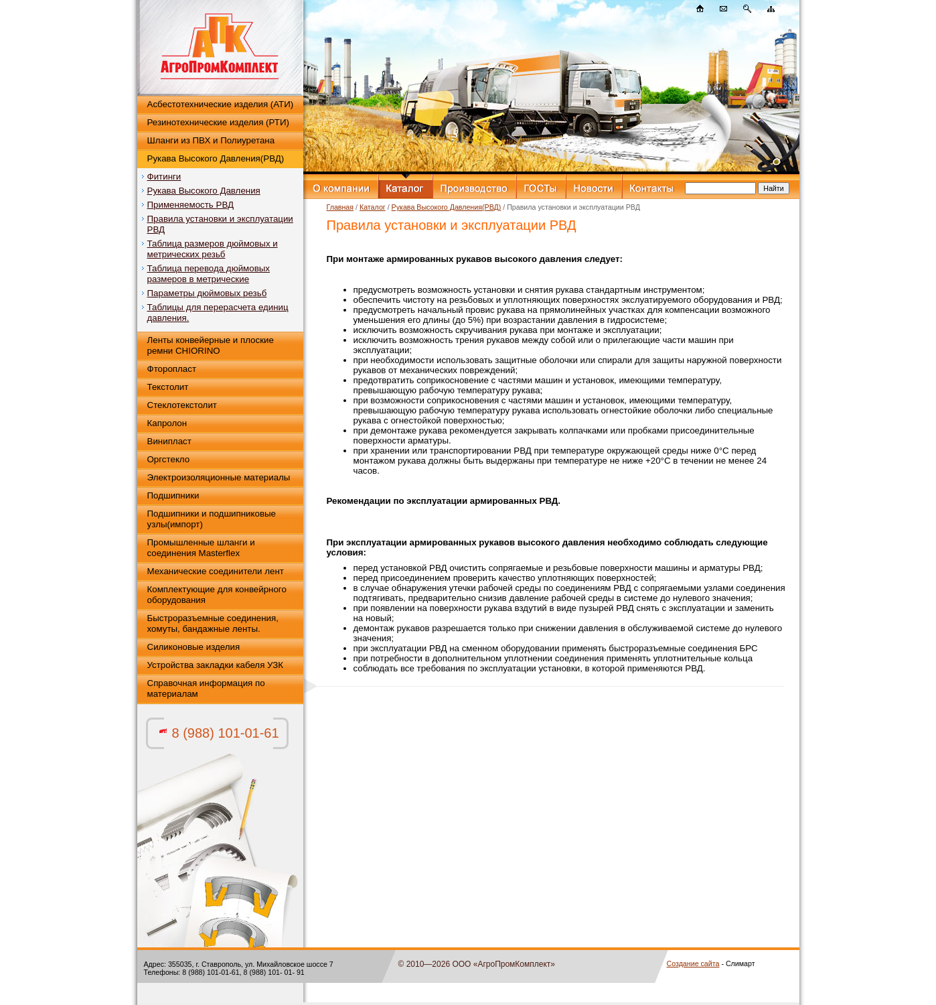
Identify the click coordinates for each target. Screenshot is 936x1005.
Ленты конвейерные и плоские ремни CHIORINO (210, 345)
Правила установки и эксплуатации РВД (220, 224)
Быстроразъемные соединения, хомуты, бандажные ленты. (213, 623)
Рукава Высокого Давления (203, 191)
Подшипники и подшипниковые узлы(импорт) (212, 519)
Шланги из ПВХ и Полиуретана (211, 140)
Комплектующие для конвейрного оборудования (217, 594)
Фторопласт (172, 369)
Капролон (167, 423)
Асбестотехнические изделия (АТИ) (220, 104)
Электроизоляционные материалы (219, 477)
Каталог (373, 207)
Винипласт (169, 441)
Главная (340, 207)
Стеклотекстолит (182, 405)
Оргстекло (168, 459)
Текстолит (168, 387)
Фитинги (164, 177)
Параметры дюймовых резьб (207, 293)
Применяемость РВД (190, 205)
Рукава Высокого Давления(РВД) (216, 158)
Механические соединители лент (215, 571)
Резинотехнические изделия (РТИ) (218, 122)
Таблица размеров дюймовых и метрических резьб (212, 249)
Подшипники (173, 495)
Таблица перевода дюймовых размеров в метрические (208, 273)
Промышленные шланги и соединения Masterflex (201, 547)
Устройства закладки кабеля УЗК (215, 665)
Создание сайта (693, 963)
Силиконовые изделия (193, 647)
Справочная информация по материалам (206, 688)
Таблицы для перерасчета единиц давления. (218, 312)
